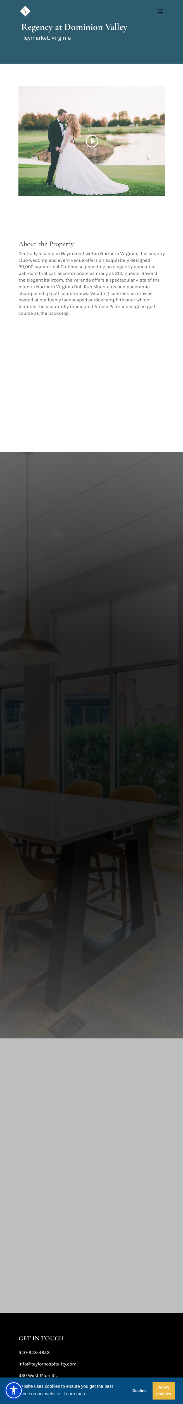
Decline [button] (139, 1390)
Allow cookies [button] (163, 1390)
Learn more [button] (75, 1393)
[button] (14, 1390)
